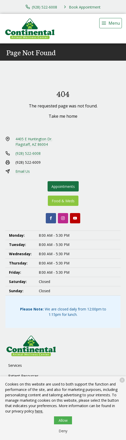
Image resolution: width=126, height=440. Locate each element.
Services (15, 365)
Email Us (22, 171)
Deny (63, 430)
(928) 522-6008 (28, 153)
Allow (63, 420)
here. (39, 411)
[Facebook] (51, 218)
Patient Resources (23, 375)
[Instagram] (63, 218)
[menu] (110, 23)
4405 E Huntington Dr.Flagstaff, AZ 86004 (33, 141)
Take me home (63, 116)
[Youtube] (75, 218)
